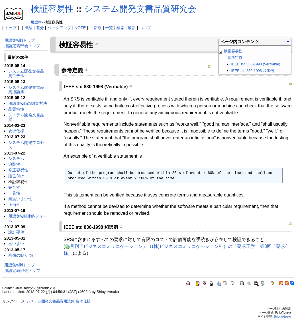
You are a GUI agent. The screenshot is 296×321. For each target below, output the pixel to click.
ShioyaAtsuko (282, 316)
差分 (40, 27)
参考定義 (235, 57)
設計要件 (16, 232)
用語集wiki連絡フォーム (27, 218)
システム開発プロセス (26, 144)
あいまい (16, 243)
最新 (132, 27)
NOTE (80, 27)
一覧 (109, 27)
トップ (11, 27)
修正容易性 (18, 170)
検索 (120, 27)
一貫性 (14, 193)
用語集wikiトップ (19, 40)
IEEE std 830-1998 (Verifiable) (255, 64)
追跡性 (14, 164)
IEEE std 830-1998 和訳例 (252, 71)
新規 (98, 27)
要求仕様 (16, 131)
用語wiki (37, 22)
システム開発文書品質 (26, 117)
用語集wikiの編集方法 (27, 103)
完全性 (14, 187)
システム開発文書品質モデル (26, 73)
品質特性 (16, 109)
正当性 (14, 204)
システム (16, 158)
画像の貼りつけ (22, 255)
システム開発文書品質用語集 (26, 89)
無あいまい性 (20, 198)
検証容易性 (52, 8)
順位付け (16, 176)
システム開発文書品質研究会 (140, 8)
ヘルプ (145, 27)
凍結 (28, 27)
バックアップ (59, 27)
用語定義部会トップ (22, 45)
